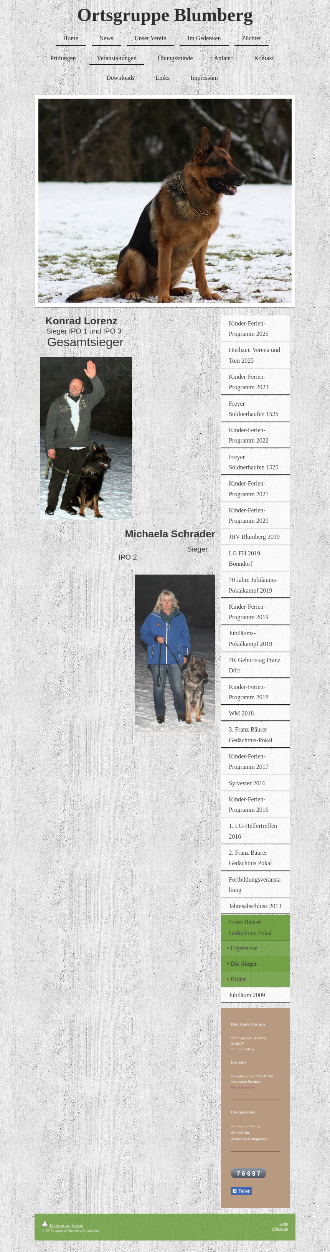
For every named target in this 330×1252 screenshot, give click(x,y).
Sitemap (77, 1225)
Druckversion (56, 1225)
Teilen (241, 1191)
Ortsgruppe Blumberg (164, 15)
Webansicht (280, 1229)
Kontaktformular (242, 1087)
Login (283, 1224)
